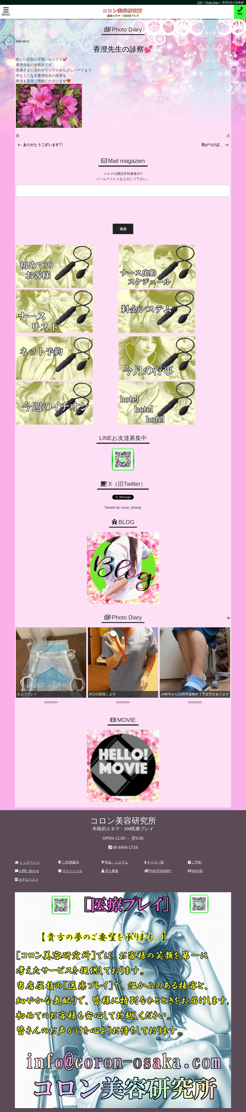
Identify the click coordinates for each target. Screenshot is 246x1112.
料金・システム (114, 846)
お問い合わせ (27, 855)
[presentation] (51, 208)
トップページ (27, 847)
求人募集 (109, 855)
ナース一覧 (154, 846)
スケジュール (70, 855)
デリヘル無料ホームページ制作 (148, 1104)
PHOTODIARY (158, 855)
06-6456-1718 (125, 831)
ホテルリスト (27, 863)
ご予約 (195, 846)
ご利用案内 (68, 846)
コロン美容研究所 (123, 9)
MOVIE (195, 855)
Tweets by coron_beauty (123, 492)
